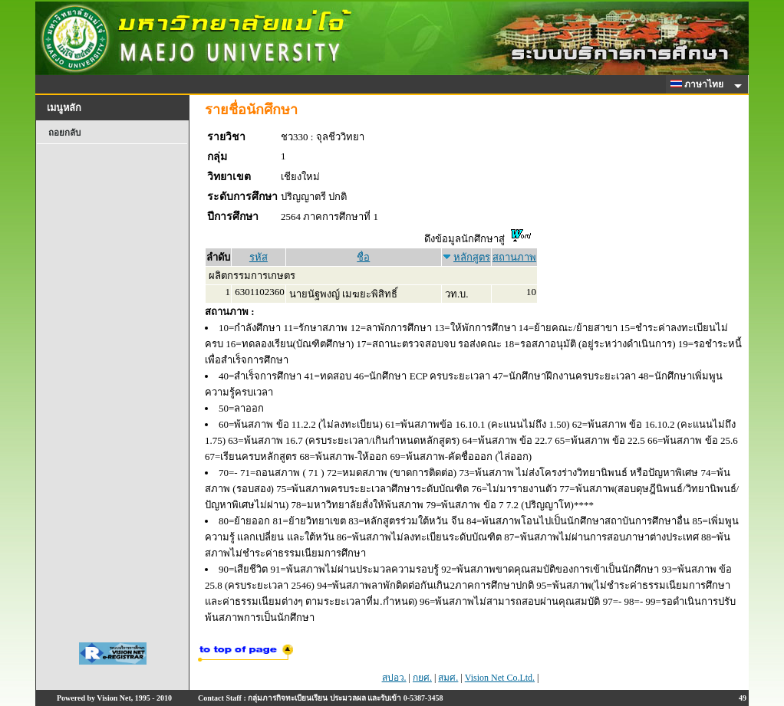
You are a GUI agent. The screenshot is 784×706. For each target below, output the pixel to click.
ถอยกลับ (64, 132)
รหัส (258, 257)
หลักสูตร (471, 257)
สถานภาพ (514, 257)
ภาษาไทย (699, 84)
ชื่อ (363, 257)
